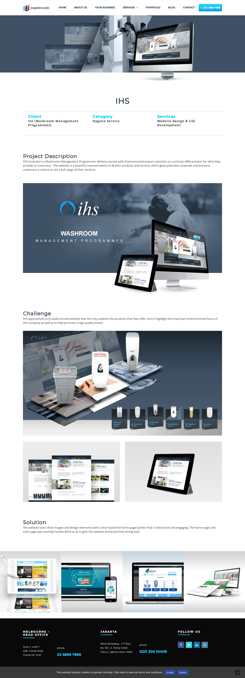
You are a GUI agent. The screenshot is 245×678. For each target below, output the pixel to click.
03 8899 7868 (69, 655)
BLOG (171, 7)
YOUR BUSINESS (105, 7)
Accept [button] (170, 672)
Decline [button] (182, 672)
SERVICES (129, 7)
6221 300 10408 (153, 652)
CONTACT (189, 7)
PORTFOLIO (153, 7)
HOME (62, 7)
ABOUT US (80, 7)
